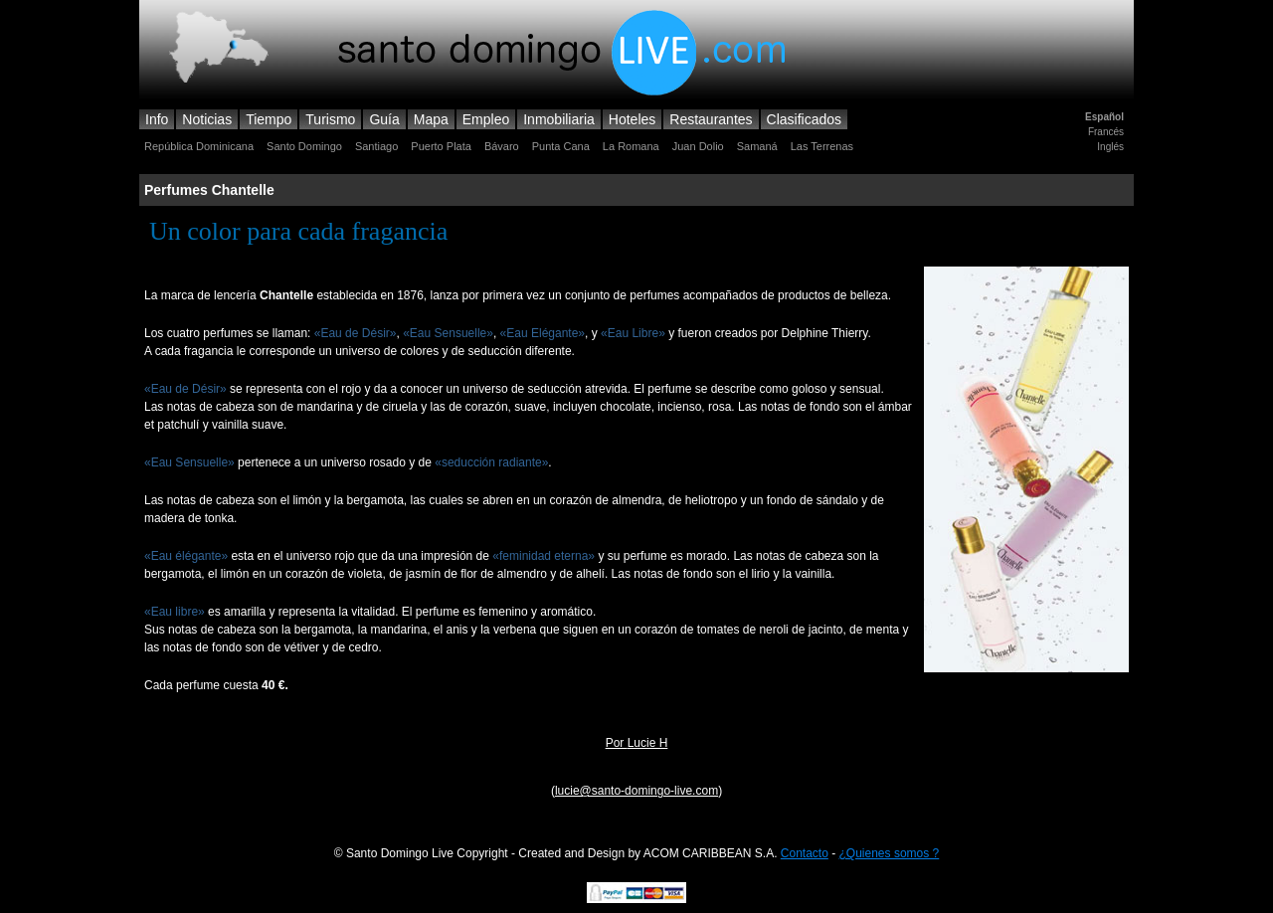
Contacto (804, 853)
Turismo (330, 119)
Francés (1106, 131)
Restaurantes (710, 119)
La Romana (631, 146)
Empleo (485, 119)
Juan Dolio (698, 146)
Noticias (207, 119)
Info (156, 119)
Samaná (757, 146)
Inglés (1110, 146)
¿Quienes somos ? (889, 853)
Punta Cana (561, 146)
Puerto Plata (441, 146)
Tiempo (268, 119)
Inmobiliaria (559, 119)
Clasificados (804, 119)
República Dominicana (199, 146)
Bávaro (501, 146)
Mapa (431, 119)
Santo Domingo (304, 146)
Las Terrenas (822, 146)
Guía (384, 119)
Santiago (376, 146)
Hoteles (632, 119)
